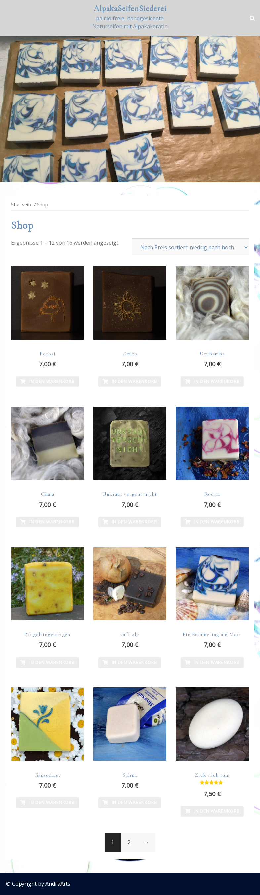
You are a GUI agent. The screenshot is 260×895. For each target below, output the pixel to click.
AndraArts (57, 883)
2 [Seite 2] (128, 842)
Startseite (22, 204)
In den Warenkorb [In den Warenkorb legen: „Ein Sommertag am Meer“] (212, 662)
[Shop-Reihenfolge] (190, 247)
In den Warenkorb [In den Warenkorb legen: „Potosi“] (47, 381)
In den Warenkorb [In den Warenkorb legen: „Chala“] (47, 522)
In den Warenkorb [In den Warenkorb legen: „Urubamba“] (212, 381)
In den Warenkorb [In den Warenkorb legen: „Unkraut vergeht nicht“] (130, 522)
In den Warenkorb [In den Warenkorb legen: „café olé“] (130, 662)
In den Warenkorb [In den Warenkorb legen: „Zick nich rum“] (212, 811)
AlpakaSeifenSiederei (130, 8)
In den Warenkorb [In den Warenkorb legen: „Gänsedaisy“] (47, 802)
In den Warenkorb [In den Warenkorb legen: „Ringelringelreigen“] (47, 662)
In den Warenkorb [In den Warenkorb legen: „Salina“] (130, 802)
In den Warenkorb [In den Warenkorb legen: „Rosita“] (212, 522)
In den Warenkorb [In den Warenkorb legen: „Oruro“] (130, 381)
